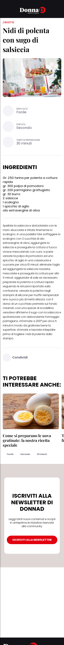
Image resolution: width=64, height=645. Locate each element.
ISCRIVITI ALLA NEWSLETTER (32, 540)
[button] (4, 10)
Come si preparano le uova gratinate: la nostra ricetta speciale (27, 440)
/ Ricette (8, 22)
